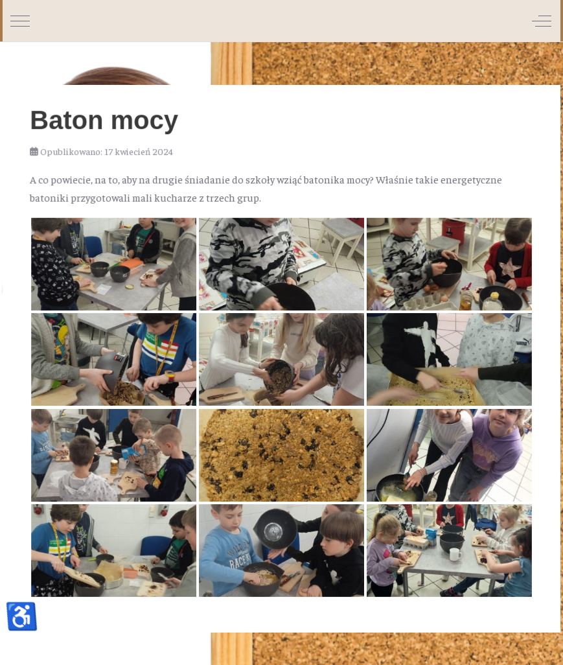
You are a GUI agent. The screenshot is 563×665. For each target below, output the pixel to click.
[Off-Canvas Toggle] (541, 20)
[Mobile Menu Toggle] (20, 20)
